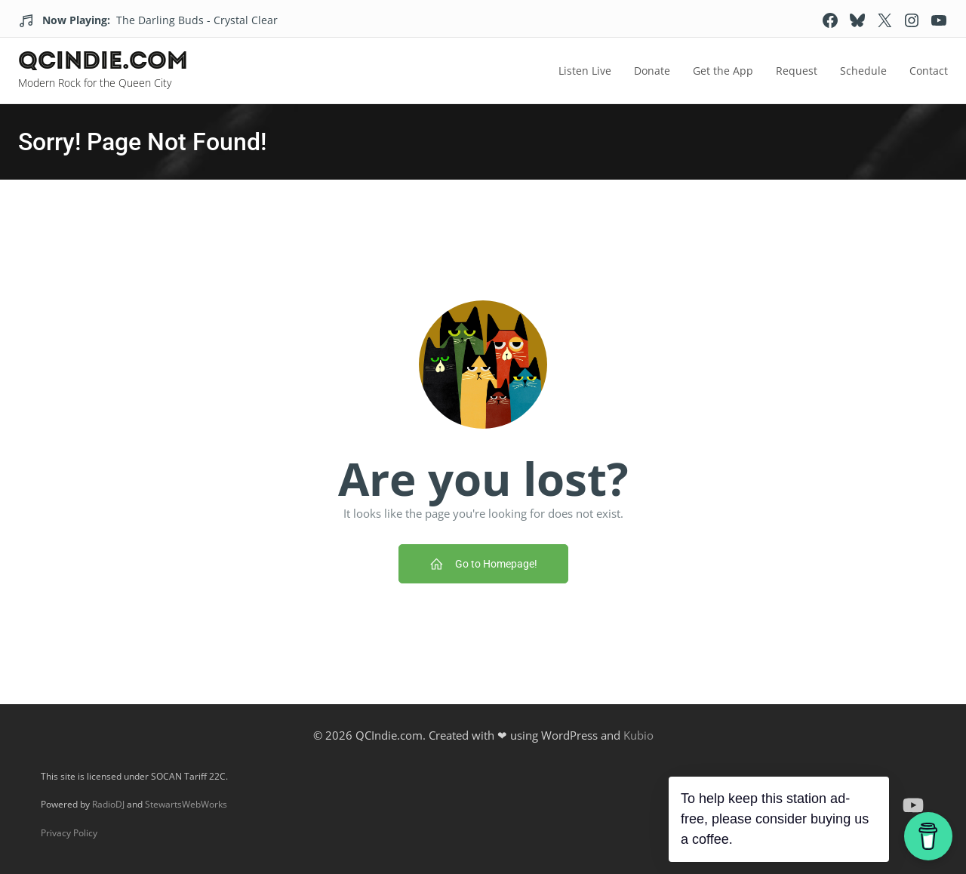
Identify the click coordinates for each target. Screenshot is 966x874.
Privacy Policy (69, 832)
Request (796, 70)
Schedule (863, 70)
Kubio (638, 735)
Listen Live (584, 70)
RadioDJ (108, 804)
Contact (928, 70)
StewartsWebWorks (186, 804)
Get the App (723, 70)
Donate (652, 70)
